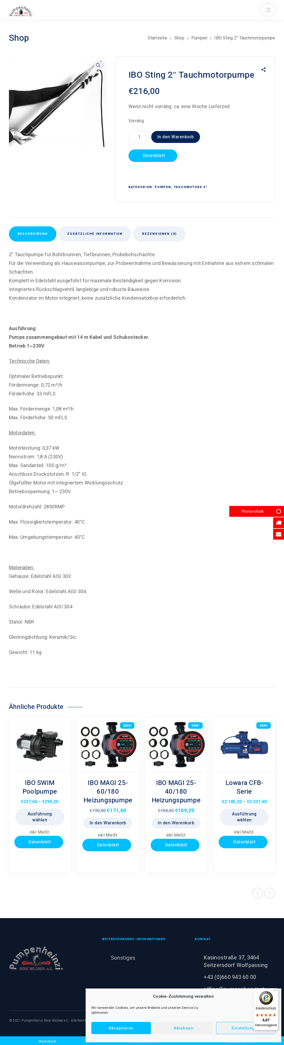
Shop (179, 37)
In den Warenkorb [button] (108, 823)
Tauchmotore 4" (191, 187)
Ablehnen (183, 1028)
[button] (98, 65)
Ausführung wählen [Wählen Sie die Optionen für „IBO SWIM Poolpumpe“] (40, 817)
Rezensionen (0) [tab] (159, 233)
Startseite (157, 37)
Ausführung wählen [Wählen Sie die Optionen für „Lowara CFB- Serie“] (244, 817)
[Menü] (275, 991)
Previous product (257, 893)
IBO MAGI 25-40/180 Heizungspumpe (176, 791)
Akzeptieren (121, 1028)
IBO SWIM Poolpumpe (39, 787)
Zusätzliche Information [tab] (94, 233)
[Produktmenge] (139, 137)
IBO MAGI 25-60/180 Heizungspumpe (107, 791)
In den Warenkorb (175, 137)
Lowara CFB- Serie (244, 787)
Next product (269, 893)
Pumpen (199, 37)
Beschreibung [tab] (33, 233)
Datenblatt (153, 155)
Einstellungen (246, 1028)
